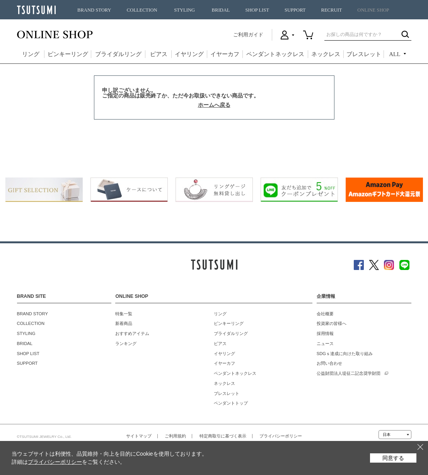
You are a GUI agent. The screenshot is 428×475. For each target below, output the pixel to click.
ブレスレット (363, 54)
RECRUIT (331, 10)
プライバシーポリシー (280, 436)
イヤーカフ (224, 54)
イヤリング (189, 54)
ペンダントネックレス (275, 54)
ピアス (158, 54)
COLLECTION (142, 10)
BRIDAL (221, 10)
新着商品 (123, 323)
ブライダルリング (118, 54)
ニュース (325, 343)
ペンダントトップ (231, 403)
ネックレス (325, 54)
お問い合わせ (329, 363)
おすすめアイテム (132, 333)
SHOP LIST (257, 10)
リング (30, 54)
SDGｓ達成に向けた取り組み (345, 353)
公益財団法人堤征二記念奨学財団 (348, 373)
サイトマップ (139, 436)
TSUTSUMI (36, 10)
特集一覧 (123, 313)
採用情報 (325, 333)
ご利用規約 (175, 436)
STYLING (184, 10)
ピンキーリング (68, 54)
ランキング (125, 343)
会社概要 (325, 313)
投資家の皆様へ (331, 323)
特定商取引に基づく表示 (223, 436)
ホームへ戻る (214, 105)
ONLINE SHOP (373, 10)
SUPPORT (295, 10)
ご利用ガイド (248, 35)
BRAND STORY (94, 10)
